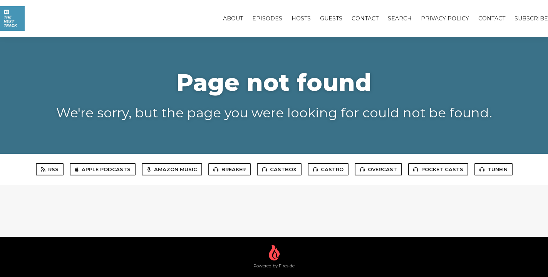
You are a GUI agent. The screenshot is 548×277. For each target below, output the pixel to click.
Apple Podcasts (103, 169)
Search (400, 18)
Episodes (267, 18)
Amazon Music (172, 169)
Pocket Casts (438, 169)
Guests (331, 18)
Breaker (229, 169)
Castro (328, 169)
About (233, 18)
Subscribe (531, 18)
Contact (365, 18)
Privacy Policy (445, 18)
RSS (50, 169)
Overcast (378, 169)
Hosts (301, 18)
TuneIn (493, 169)
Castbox (279, 169)
